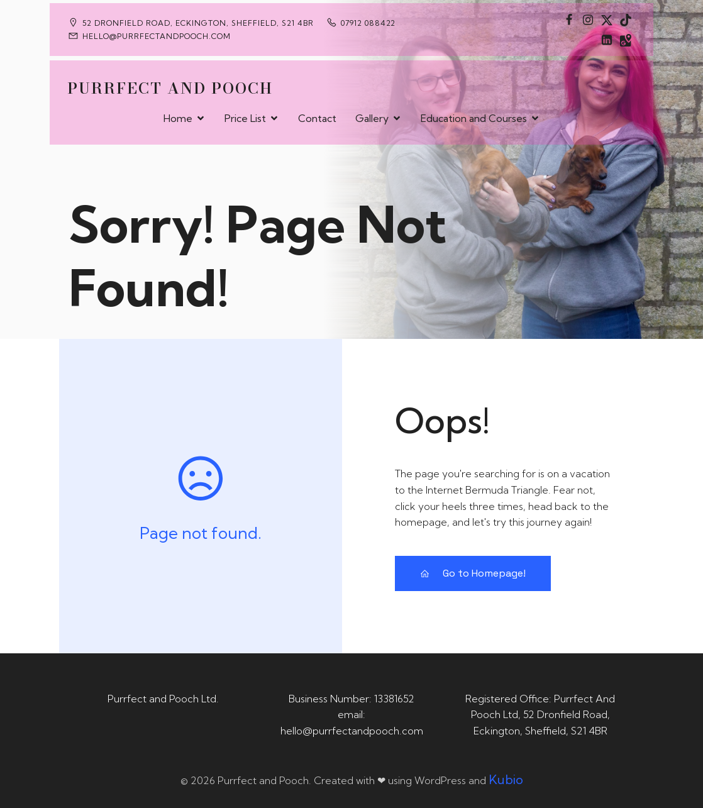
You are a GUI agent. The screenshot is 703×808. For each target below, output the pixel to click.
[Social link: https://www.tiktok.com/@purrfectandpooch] (625, 19)
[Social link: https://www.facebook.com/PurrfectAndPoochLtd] (569, 19)
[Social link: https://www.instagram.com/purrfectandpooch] (587, 19)
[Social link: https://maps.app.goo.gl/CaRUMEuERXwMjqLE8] (625, 40)
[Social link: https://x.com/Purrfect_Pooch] (606, 19)
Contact (317, 117)
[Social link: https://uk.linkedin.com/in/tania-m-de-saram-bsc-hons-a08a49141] (606, 40)
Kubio (506, 779)
